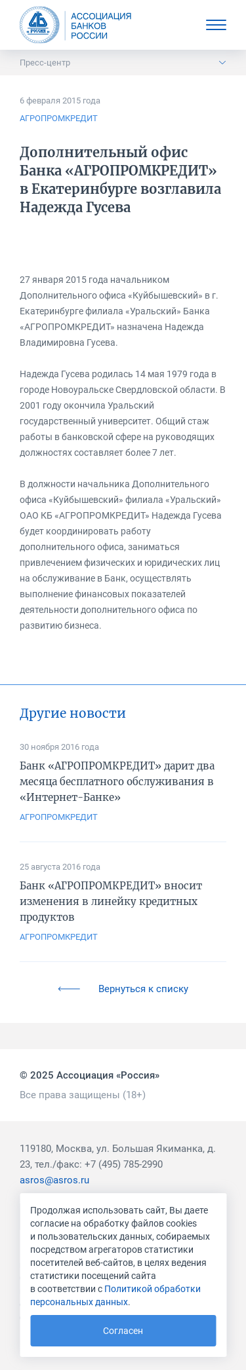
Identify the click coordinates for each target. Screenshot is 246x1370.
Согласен (123, 1330)
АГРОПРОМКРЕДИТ (59, 118)
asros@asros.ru (54, 1180)
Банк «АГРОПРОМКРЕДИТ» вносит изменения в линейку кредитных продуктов (111, 901)
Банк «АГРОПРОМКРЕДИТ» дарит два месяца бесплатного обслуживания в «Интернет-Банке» (117, 782)
